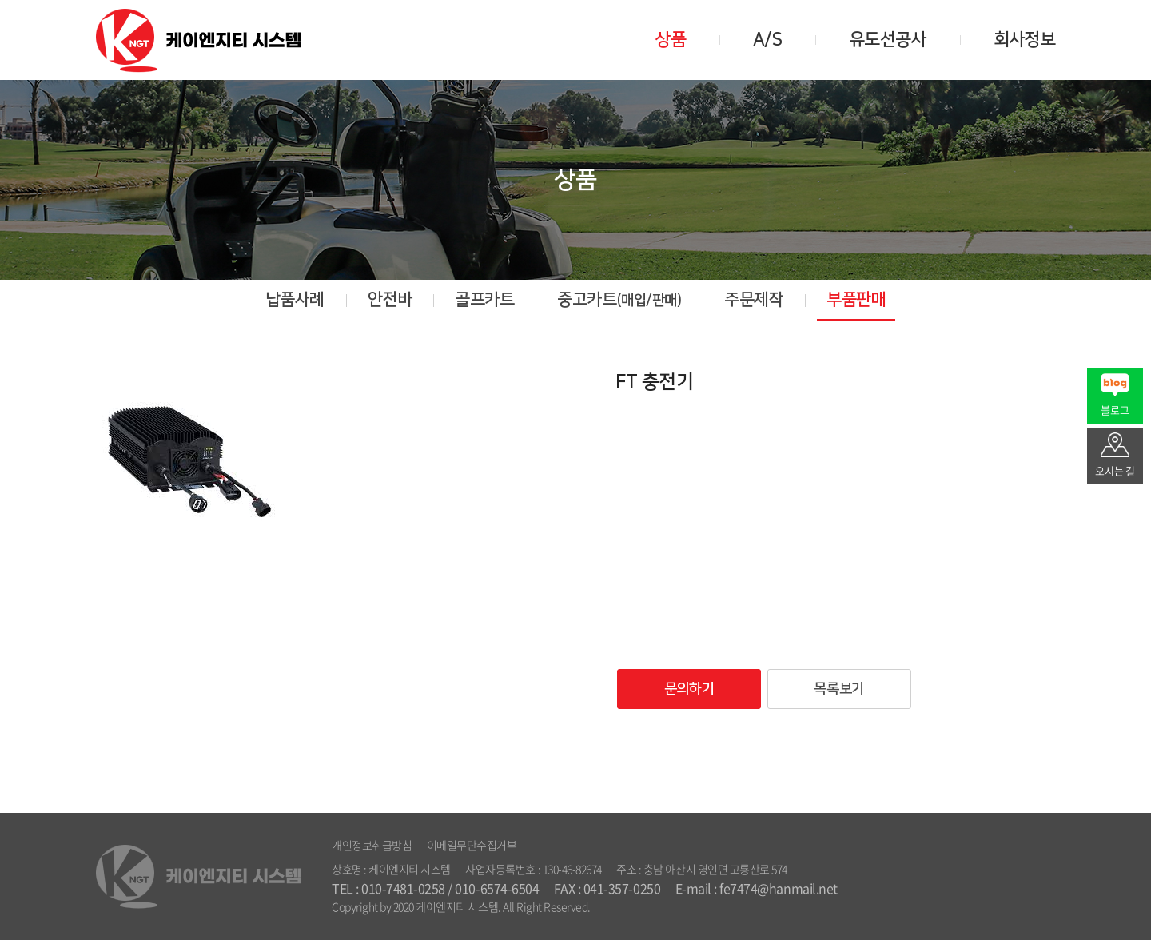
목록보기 (838, 689)
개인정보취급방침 (372, 845)
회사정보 (1024, 40)
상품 (670, 40)
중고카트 (619, 299)
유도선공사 (887, 40)
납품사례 (295, 299)
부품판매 (856, 299)
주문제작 (753, 299)
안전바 (390, 299)
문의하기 (689, 689)
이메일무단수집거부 (472, 845)
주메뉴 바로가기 (0, 0)
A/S (767, 40)
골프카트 (484, 299)
